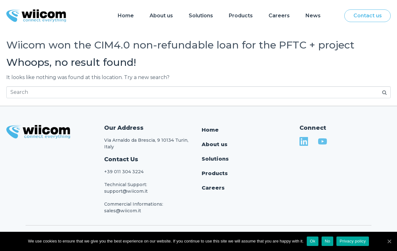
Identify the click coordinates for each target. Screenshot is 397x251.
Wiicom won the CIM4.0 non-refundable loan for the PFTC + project (180, 45)
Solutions (201, 16)
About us (161, 16)
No (327, 241)
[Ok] (389, 241)
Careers (279, 16)
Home (126, 16)
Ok (312, 241)
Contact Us (121, 159)
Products (241, 16)
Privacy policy (353, 241)
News (313, 16)
